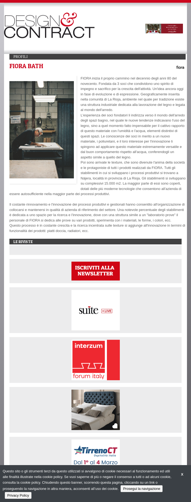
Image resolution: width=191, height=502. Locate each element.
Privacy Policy (18, 495)
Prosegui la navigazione (141, 489)
